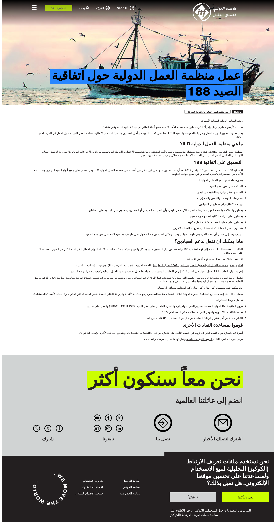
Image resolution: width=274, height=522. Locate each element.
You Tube (97, 417)
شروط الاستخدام (93, 480)
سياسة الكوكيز (131, 487)
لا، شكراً (193, 497)
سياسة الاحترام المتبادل (89, 493)
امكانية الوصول (131, 480)
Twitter (119, 417)
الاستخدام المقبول (92, 487)
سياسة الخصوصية (130, 493)
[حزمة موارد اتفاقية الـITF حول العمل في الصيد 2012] (211, 271)
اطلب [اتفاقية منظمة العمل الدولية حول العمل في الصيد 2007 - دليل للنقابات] (198, 265)
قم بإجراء (61, 8)
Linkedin (119, 428)
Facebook (108, 417)
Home (237, 111)
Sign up (223, 424)
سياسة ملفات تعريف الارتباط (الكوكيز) (194, 515)
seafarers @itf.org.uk (199, 339)
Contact (163, 424)
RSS (97, 428)
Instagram (108, 428)
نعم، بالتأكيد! (245, 497)
